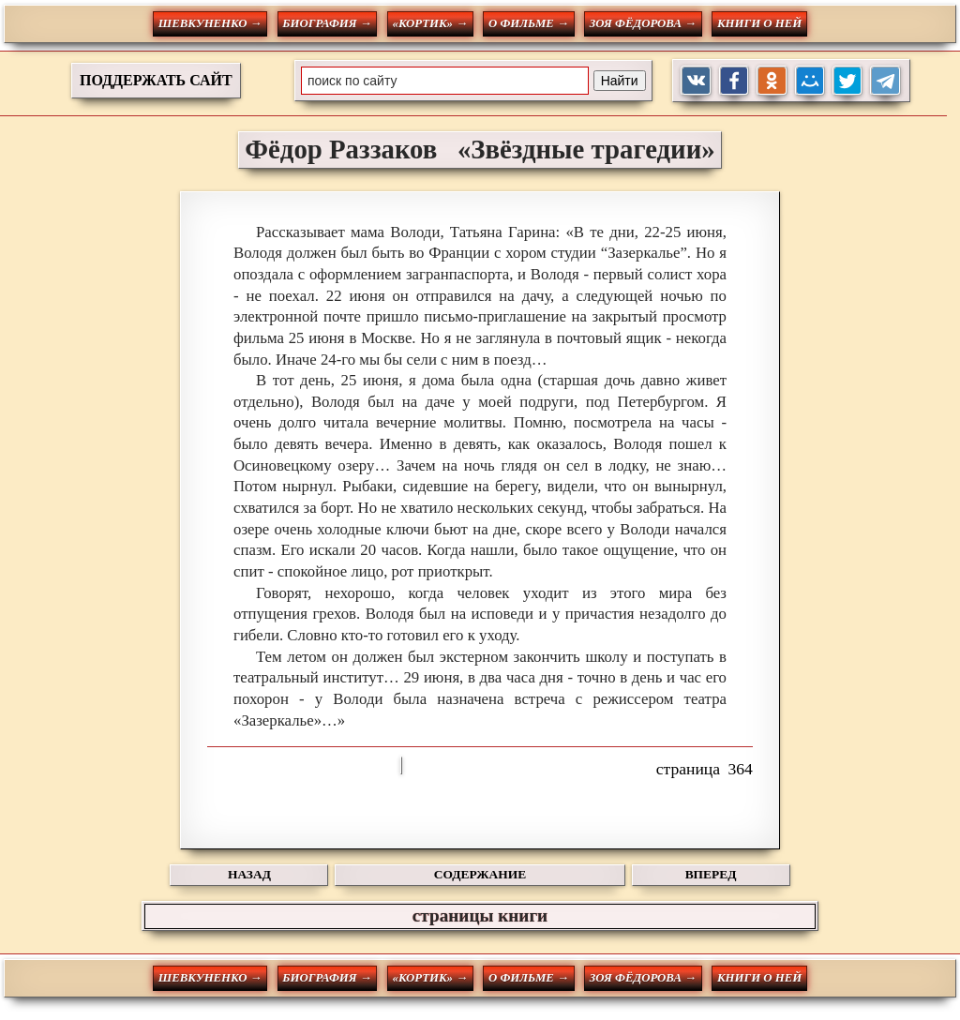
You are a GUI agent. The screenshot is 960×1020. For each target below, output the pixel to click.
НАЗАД (249, 874)
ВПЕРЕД (711, 874)
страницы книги (480, 915)
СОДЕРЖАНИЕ (480, 874)
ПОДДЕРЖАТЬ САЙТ (156, 80)
